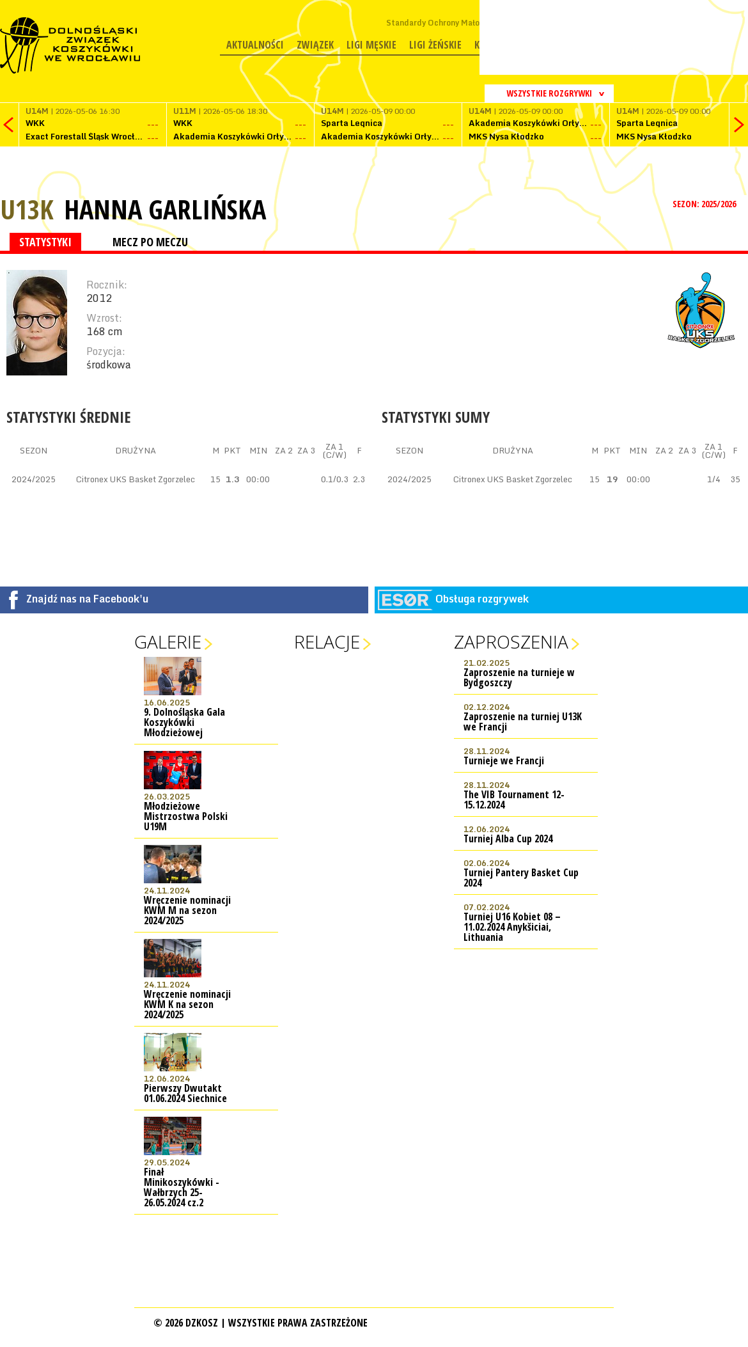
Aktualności (255, 45)
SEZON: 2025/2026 (705, 204)
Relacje (327, 641)
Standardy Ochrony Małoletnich (446, 23)
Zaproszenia (511, 641)
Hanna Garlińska (165, 209)
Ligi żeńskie (435, 45)
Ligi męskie (371, 45)
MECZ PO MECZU (150, 241)
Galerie (167, 641)
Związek (315, 45)
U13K (27, 209)
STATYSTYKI (45, 241)
